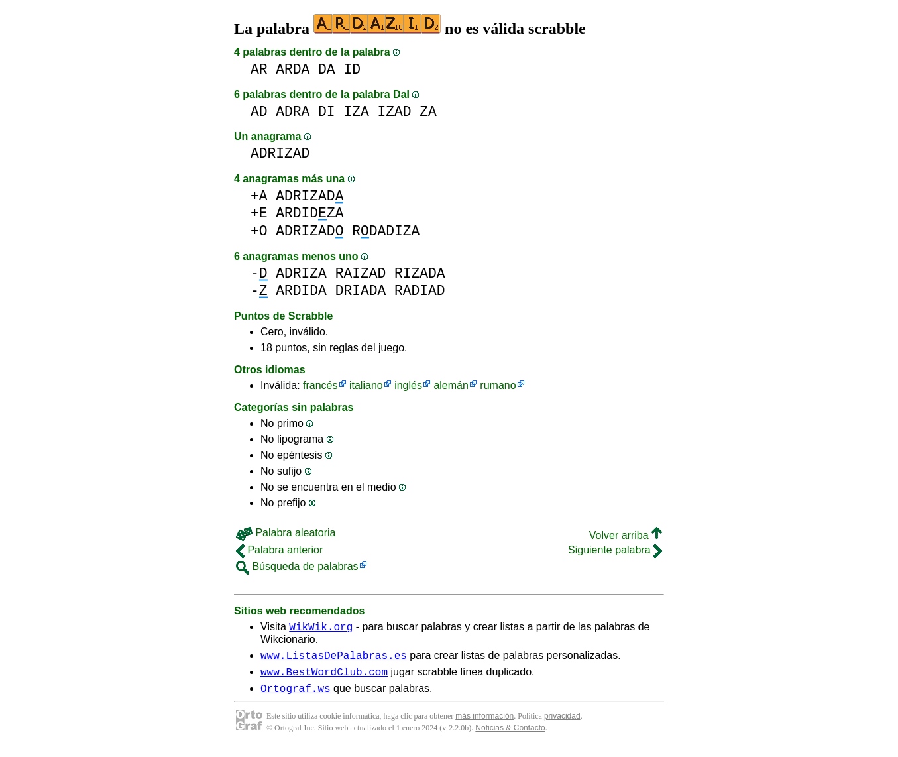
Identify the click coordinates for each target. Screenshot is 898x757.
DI (326, 111)
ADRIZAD (280, 153)
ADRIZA (301, 273)
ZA (428, 111)
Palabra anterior (279, 549)
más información (484, 723)
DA (326, 69)
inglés (408, 385)
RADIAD (419, 290)
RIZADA (419, 273)
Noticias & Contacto (510, 735)
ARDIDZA (309, 213)
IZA (355, 111)
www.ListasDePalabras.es (333, 659)
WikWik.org (321, 628)
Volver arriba (625, 535)
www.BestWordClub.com (324, 677)
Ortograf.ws (295, 696)
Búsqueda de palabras (297, 566)
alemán (450, 385)
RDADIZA (386, 231)
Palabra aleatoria (285, 532)
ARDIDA (301, 290)
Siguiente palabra (615, 549)
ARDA (292, 69)
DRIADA (360, 290)
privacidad (562, 723)
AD (259, 111)
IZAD (394, 111)
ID (352, 69)
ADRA (292, 111)
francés (320, 385)
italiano (366, 385)
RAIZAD (360, 273)
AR (259, 69)
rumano (498, 385)
